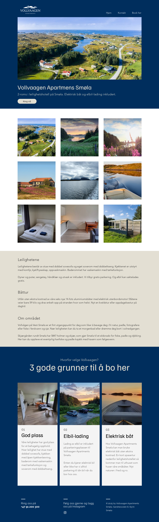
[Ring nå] (27, 101)
